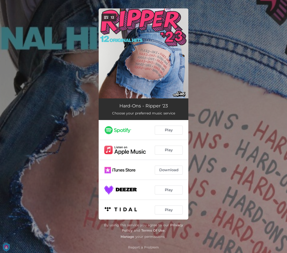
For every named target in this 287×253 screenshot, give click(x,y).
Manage (127, 236)
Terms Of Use (153, 230)
